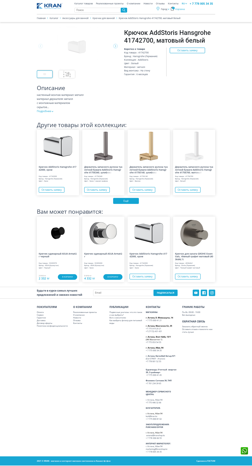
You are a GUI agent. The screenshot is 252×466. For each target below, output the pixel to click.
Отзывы (160, 3)
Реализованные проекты (110, 3)
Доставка (41, 321)
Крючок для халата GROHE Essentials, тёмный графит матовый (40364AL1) (194, 257)
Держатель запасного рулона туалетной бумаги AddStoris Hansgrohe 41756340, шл (103, 169)
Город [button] (164, 9)
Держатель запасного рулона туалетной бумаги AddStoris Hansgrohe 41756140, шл (149, 169)
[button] (115, 46)
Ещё (126, 201)
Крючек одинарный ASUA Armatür (103, 255)
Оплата (40, 312)
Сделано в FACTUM (205, 461)
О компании (133, 3)
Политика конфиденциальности (52, 326)
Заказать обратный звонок (195, 327)
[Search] (98, 10)
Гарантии (41, 318)
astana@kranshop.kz (155, 435)
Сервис (40, 315)
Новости (148, 3)
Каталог (54, 18)
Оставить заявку (187, 51)
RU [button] (183, 3)
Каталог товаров (83, 3)
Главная (41, 18)
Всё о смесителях (117, 318)
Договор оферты (44, 323)
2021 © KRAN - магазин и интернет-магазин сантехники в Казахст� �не (74, 461)
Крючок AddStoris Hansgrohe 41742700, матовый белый (149, 18)
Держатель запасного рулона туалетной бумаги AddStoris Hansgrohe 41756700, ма (194, 169)
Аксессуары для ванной (75, 18)
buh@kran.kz (151, 416)
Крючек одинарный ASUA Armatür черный (58, 255)
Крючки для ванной (104, 18)
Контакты (173, 3)
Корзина (178, 9)
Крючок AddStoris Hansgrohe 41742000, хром (57, 168)
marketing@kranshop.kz (156, 449)
